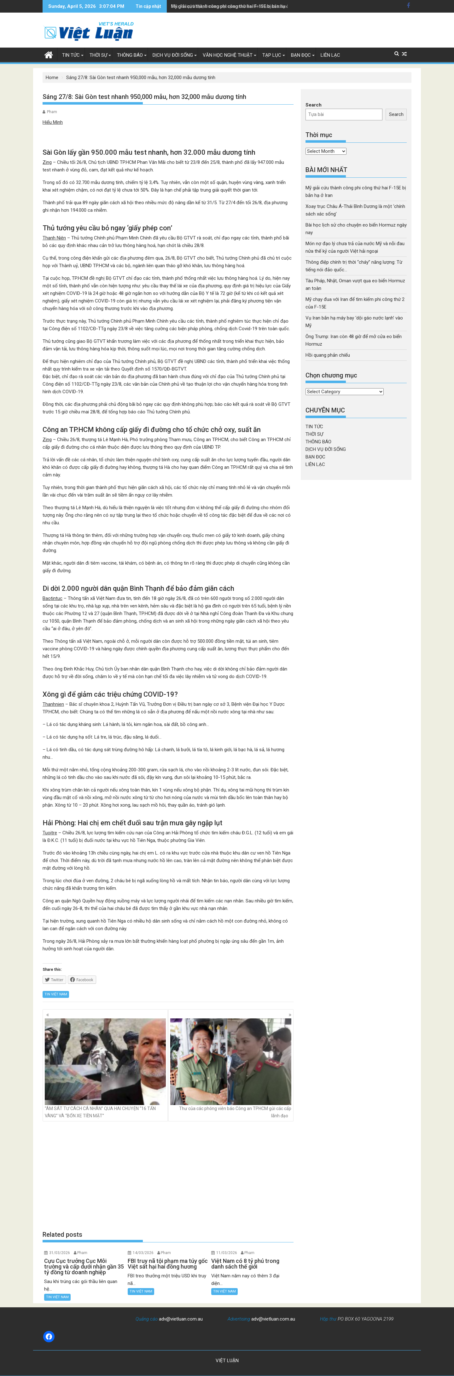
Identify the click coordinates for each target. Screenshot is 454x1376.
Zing (47, 162)
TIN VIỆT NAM (55, 994)
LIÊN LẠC (330, 55)
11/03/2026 (226, 1253)
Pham (52, 112)
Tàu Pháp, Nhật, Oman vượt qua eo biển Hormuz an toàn (228, 6)
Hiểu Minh (53, 122)
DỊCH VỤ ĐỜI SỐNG (173, 55)
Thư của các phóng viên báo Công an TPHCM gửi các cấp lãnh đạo (230, 1068)
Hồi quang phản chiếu (328, 355)
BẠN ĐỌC (301, 55)
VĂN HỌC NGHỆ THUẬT (228, 55)
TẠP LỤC (271, 55)
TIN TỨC (71, 55)
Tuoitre (50, 833)
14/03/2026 (143, 1253)
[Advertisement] (168, 1176)
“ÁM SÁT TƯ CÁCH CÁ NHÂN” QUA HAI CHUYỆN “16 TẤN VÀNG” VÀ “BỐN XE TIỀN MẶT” (105, 1068)
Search (314, 105)
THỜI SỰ (98, 55)
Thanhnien (53, 704)
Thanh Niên (54, 238)
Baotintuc (52, 598)
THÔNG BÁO (130, 55)
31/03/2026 (59, 1253)
